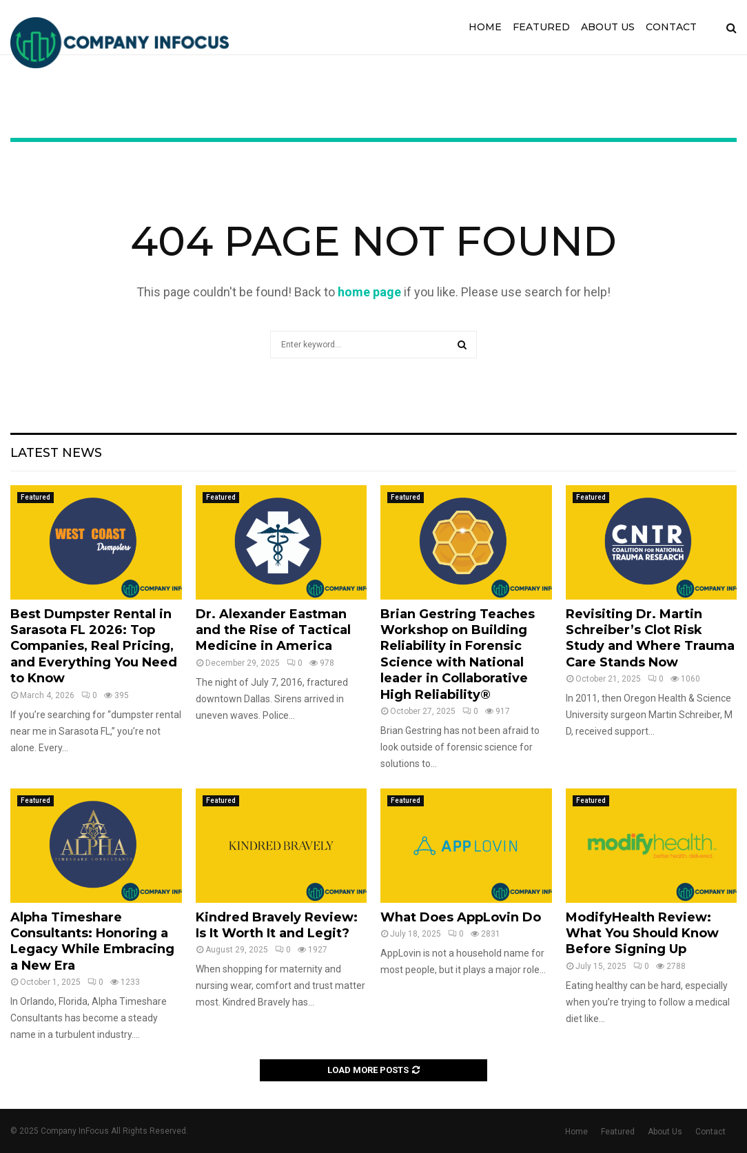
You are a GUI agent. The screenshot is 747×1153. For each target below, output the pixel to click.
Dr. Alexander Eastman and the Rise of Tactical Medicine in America (273, 630)
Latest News (56, 452)
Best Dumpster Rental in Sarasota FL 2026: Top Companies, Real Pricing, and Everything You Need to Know (93, 646)
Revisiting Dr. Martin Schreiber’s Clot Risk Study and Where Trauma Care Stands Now (650, 638)
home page (369, 292)
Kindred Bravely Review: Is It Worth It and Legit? (277, 925)
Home (485, 27)
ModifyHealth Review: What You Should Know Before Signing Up (642, 933)
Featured (541, 27)
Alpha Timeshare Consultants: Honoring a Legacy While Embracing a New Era (92, 941)
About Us (608, 27)
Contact (671, 27)
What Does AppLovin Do (460, 917)
